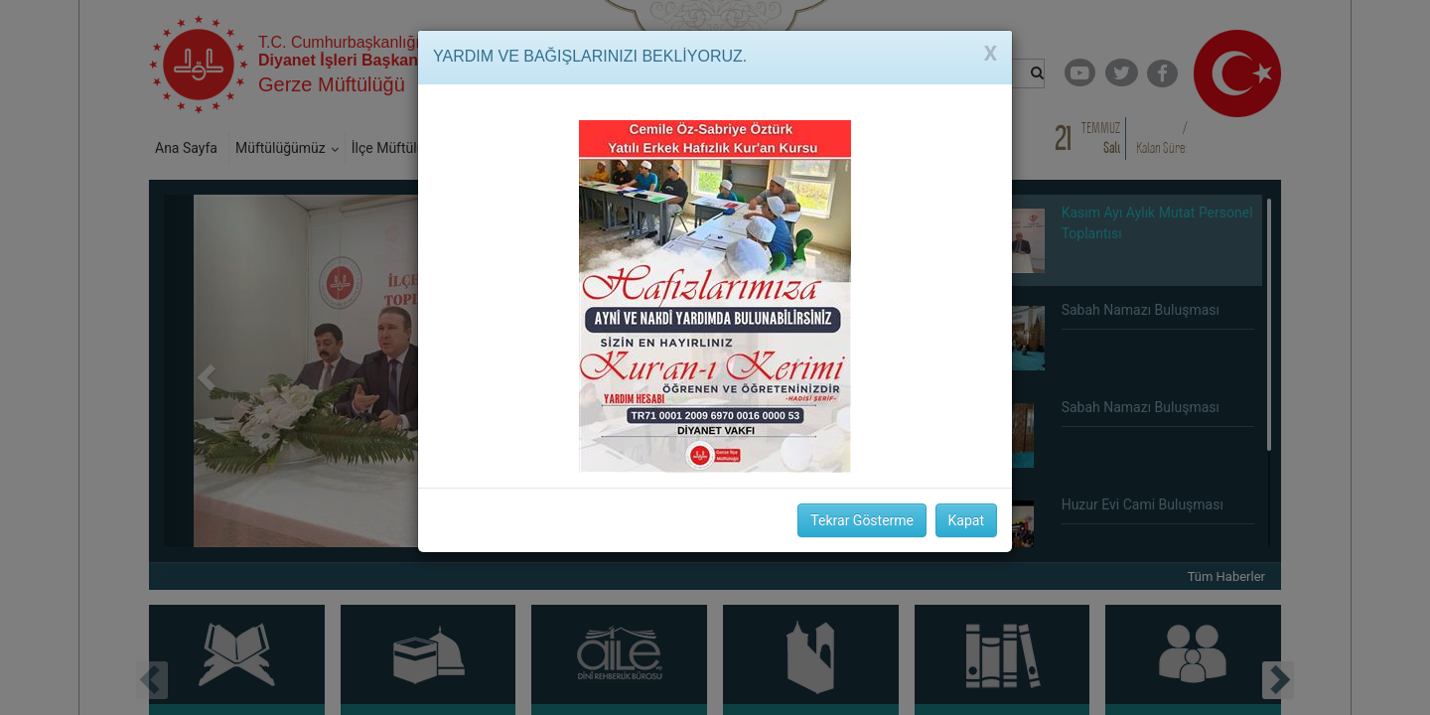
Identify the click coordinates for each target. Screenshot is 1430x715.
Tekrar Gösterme (862, 520)
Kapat (966, 520)
